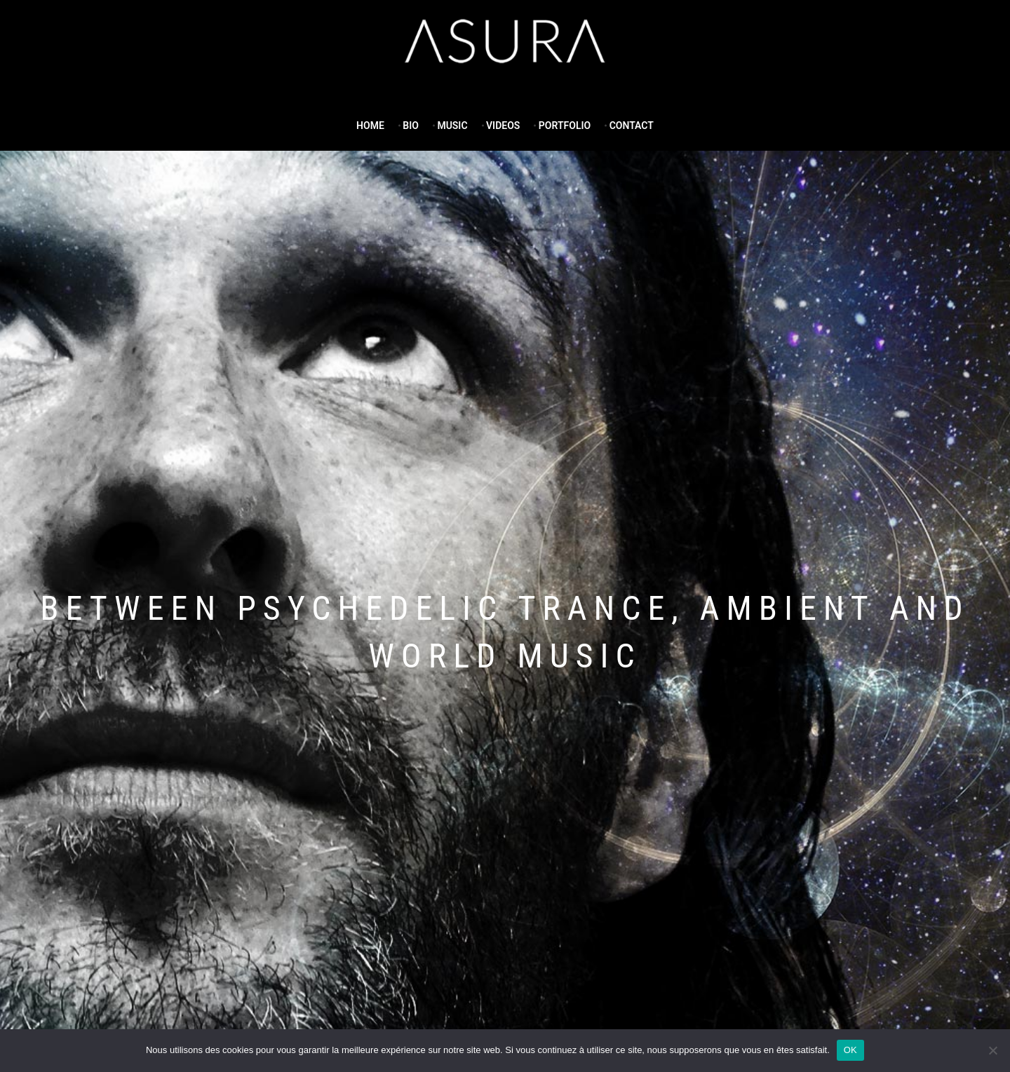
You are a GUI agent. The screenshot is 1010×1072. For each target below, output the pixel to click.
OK (850, 1050)
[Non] (992, 1050)
